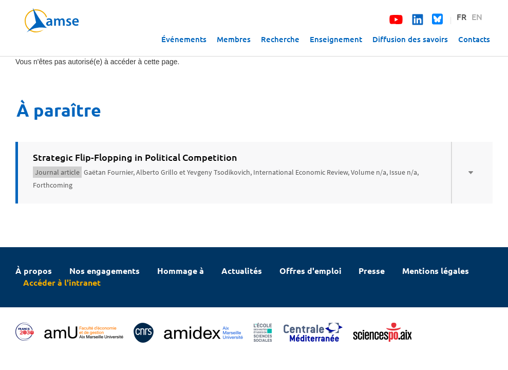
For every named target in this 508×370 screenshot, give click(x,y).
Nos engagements (104, 270)
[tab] (254, 172)
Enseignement (336, 39)
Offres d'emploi (310, 270)
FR (461, 16)
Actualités (241, 270)
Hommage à (180, 270)
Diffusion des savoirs (410, 39)
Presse (372, 270)
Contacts (474, 39)
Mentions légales (435, 270)
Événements (183, 39)
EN (477, 16)
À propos (33, 270)
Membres (234, 39)
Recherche (280, 39)
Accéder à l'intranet (62, 282)
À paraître (58, 110)
